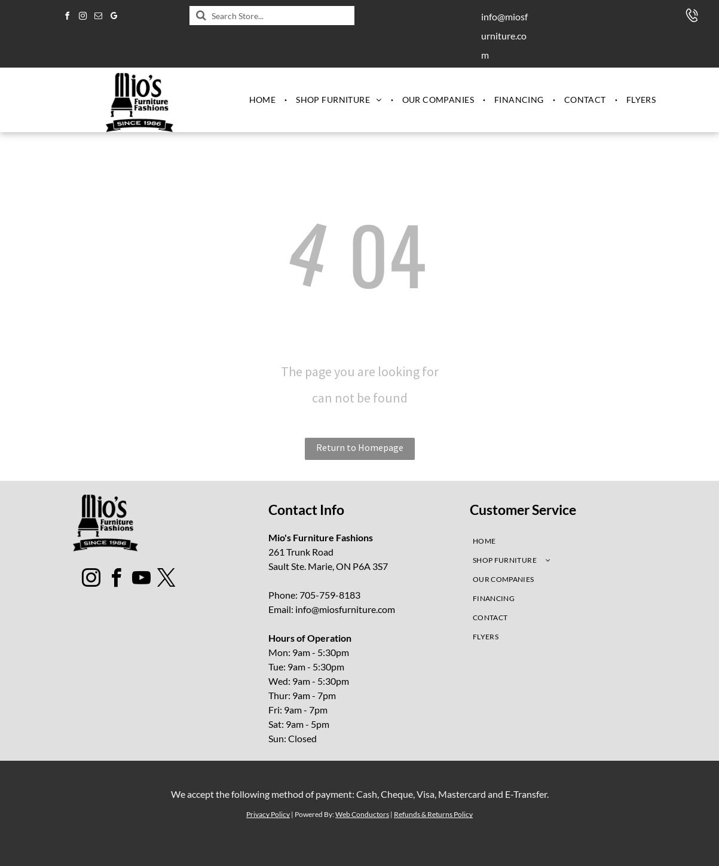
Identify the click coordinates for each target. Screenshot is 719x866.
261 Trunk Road (301, 551)
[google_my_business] (114, 17)
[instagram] (82, 17)
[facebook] (67, 17)
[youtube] (141, 580)
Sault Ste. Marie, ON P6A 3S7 (328, 566)
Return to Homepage (359, 447)
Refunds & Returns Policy (433, 814)
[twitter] (166, 580)
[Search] (271, 15)
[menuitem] (263, 99)
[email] (98, 17)
